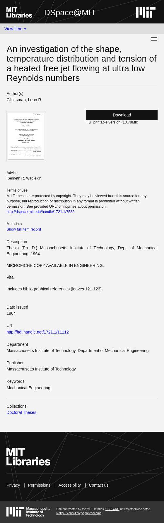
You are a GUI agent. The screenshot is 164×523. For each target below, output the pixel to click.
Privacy (13, 485)
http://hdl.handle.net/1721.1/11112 (37, 332)
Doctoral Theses (21, 412)
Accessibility (70, 485)
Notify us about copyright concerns (78, 513)
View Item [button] (15, 28)
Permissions (39, 485)
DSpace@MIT (70, 12)
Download (122, 115)
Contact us (98, 485)
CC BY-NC (112, 509)
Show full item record (23, 229)
